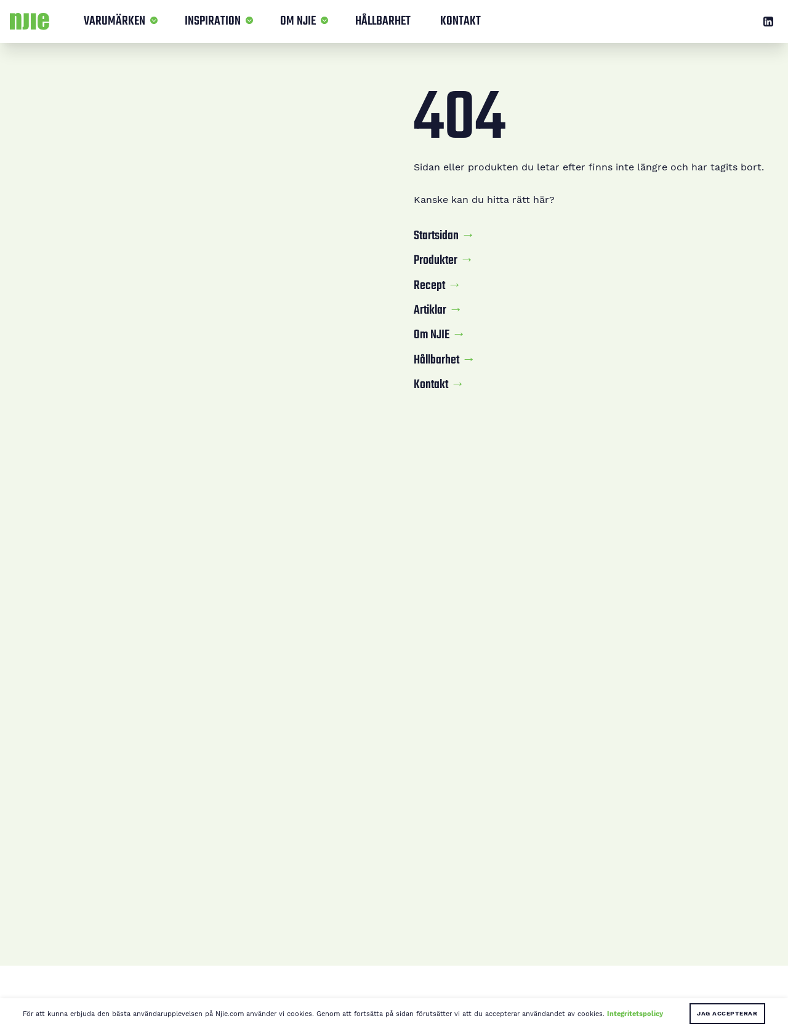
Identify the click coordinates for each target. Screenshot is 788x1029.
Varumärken (114, 21)
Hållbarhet (383, 21)
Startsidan (436, 236)
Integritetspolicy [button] (635, 1013)
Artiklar (430, 310)
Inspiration (213, 21)
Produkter (435, 261)
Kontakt (460, 21)
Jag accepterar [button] (727, 1013)
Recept (429, 286)
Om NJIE (298, 21)
